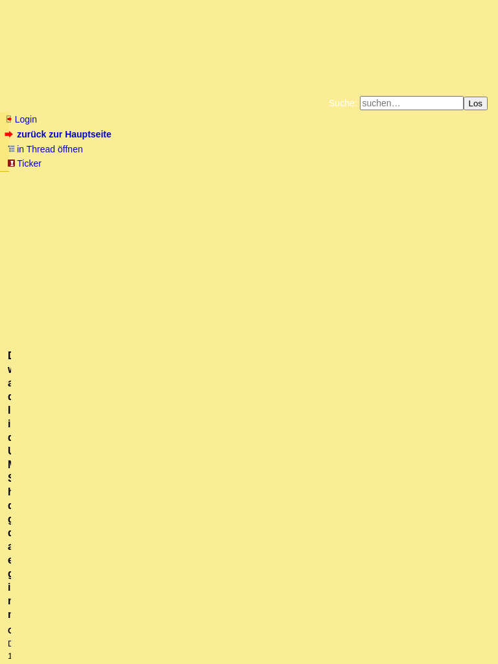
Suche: (343, 103)
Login (21, 119)
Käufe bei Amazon (186, 191)
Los (476, 103)
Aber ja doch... (52, 404)
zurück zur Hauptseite (59, 134)
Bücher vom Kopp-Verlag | (311, 180)
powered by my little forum (249, 648)
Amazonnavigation (375, 191)
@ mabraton (168, 261)
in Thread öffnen (45, 149)
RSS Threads (77, 628)
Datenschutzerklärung (399, 180)
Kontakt (116, 628)
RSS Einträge (30, 628)
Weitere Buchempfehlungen (275, 191)
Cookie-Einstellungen (452, 191)
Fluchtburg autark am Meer (107, 180)
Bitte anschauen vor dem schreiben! (126, 490)
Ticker (24, 163)
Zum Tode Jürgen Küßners (208, 180)
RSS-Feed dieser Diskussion (435, 359)
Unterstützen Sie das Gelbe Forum (67, 191)
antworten (41, 332)
